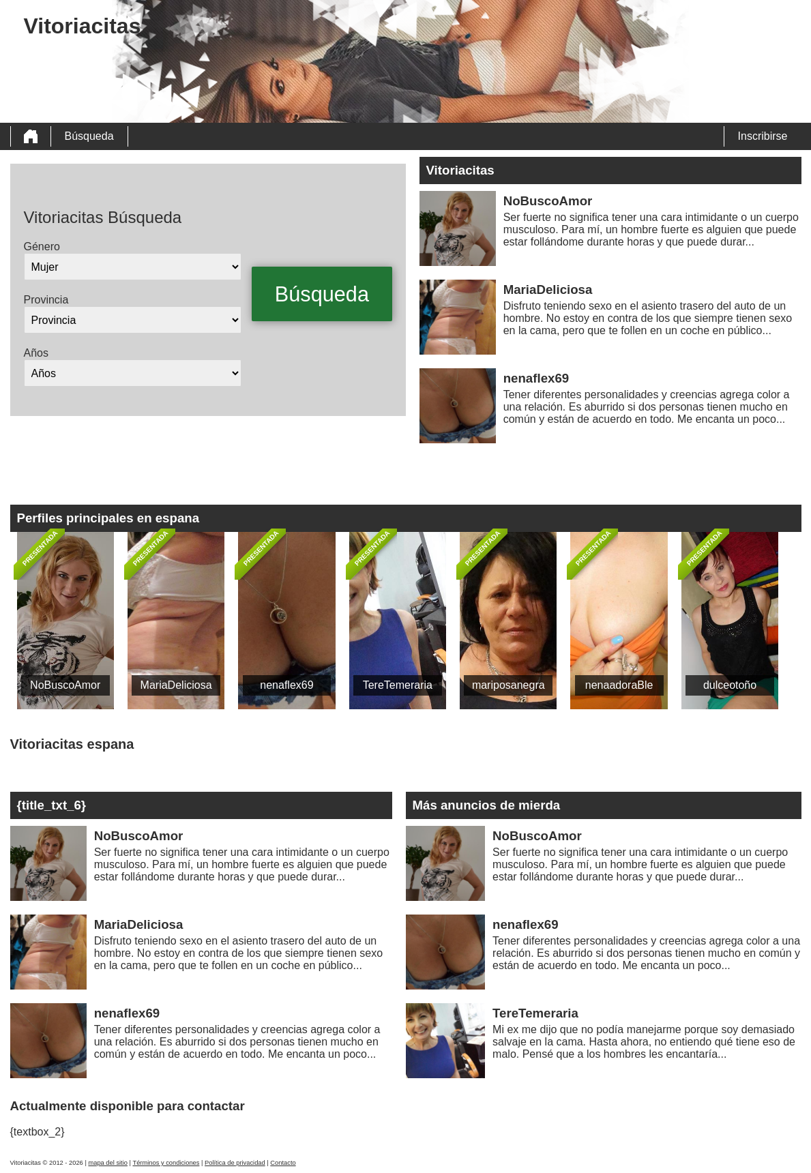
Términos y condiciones (165, 1162)
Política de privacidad (235, 1162)
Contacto (282, 1162)
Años (36, 353)
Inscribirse (763, 136)
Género (42, 246)
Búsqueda (89, 136)
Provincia (46, 300)
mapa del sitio (108, 1162)
